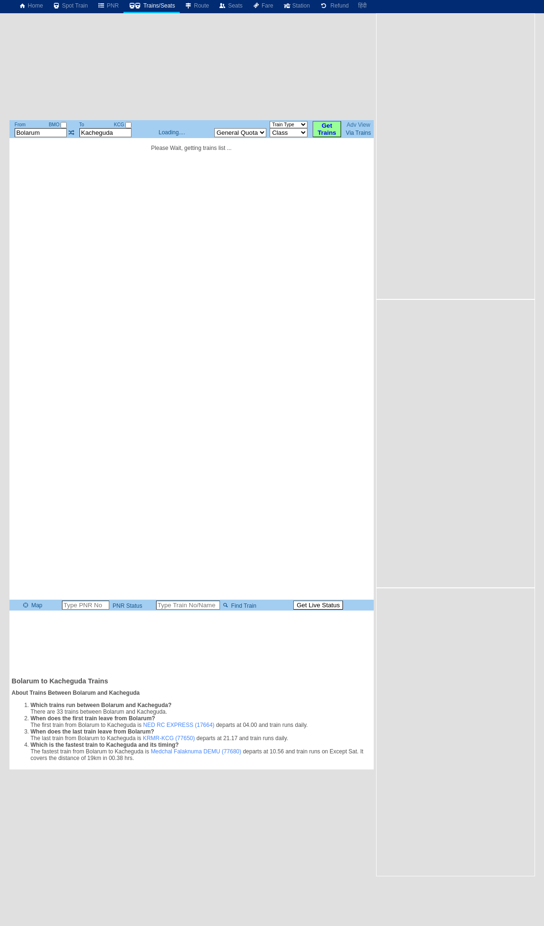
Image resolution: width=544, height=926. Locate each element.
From (20, 124)
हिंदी (362, 5)
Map (32, 605)
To (81, 124)
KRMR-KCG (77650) (169, 738)
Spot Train (70, 5)
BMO (58, 124)
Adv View (358, 125)
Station (296, 5)
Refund (334, 5)
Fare (262, 5)
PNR (108, 5)
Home (30, 5)
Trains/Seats (151, 5)
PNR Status (126, 605)
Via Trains (358, 133)
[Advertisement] (191, 643)
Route (196, 5)
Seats (231, 5)
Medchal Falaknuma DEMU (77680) (196, 751)
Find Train (238, 605)
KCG (123, 124)
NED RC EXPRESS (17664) (179, 725)
